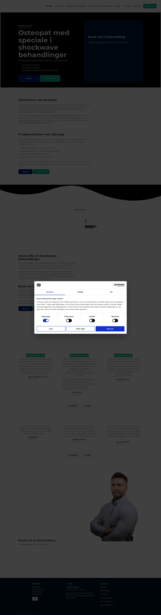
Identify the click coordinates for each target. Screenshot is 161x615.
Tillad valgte (80, 329)
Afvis (51, 329)
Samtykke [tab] (49, 292)
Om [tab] (111, 292)
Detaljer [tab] (80, 292)
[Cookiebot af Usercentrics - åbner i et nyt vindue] (115, 285)
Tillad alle (109, 329)
